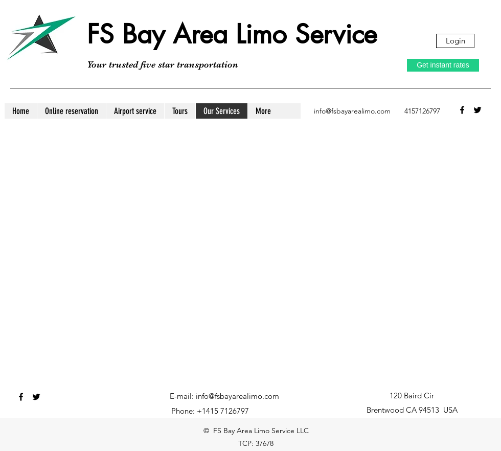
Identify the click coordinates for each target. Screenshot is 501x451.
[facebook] (462, 110)
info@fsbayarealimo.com (352, 111)
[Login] (455, 41)
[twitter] (477, 110)
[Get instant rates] (443, 65)
